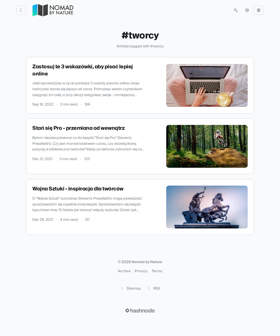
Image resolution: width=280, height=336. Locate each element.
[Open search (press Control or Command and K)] (235, 10)
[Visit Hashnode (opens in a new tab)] (140, 310)
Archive (124, 271)
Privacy (141, 271)
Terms (157, 271)
